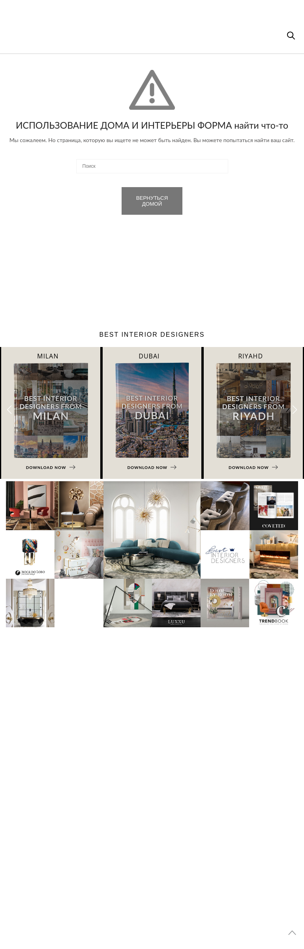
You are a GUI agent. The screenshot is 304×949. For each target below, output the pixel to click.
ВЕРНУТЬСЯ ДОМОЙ (152, 201)
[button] (294, 409)
